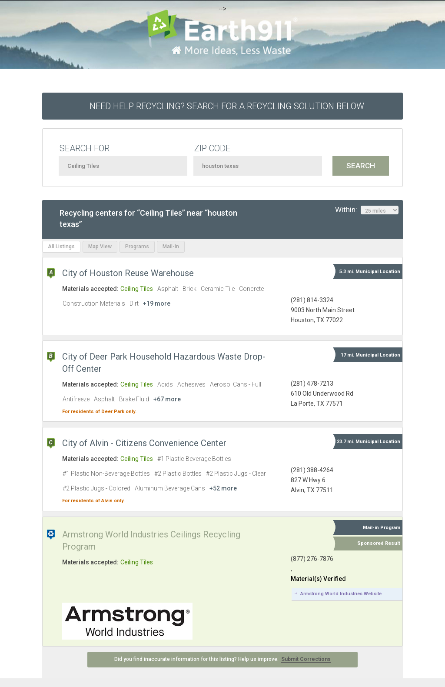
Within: (367, 210)
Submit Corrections (306, 659)
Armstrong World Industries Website (341, 594)
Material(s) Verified (318, 578)
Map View (100, 246)
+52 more (223, 488)
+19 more (156, 303)
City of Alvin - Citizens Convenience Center (144, 443)
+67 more (167, 399)
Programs (137, 246)
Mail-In (171, 246)
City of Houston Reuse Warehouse (128, 273)
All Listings (61, 246)
